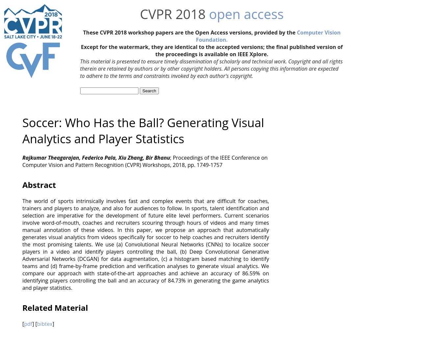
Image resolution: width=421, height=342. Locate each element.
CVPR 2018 (173, 14)
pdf (28, 324)
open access (246, 14)
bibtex (45, 324)
